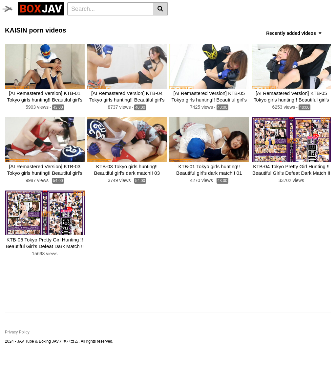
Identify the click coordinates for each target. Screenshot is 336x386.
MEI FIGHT (160, 32)
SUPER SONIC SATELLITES (37, 32)
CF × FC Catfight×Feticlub (281, 23)
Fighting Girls (127, 32)
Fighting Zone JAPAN (30, 41)
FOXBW (93, 41)
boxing (239, 23)
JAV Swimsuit (148, 23)
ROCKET (266, 32)
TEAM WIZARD (185, 23)
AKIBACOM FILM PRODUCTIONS (214, 32)
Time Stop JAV (42, 23)
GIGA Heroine (79, 23)
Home (13, 23)
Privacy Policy (17, 358)
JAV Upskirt (113, 23)
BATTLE (216, 23)
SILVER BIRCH (90, 32)
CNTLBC (69, 41)
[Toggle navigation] (11, 8)
